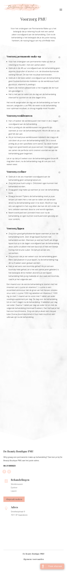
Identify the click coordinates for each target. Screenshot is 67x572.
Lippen (14, 491)
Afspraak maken (14, 499)
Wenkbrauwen (17, 484)
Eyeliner (14, 487)
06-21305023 (9, 466)
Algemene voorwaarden (33, 559)
